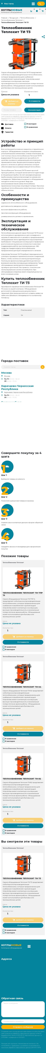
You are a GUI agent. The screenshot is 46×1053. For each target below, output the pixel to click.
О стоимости (34, 101)
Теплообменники (27, 18)
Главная (4, 18)
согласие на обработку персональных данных (20, 116)
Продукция (13, 18)
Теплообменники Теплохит (12, 20)
